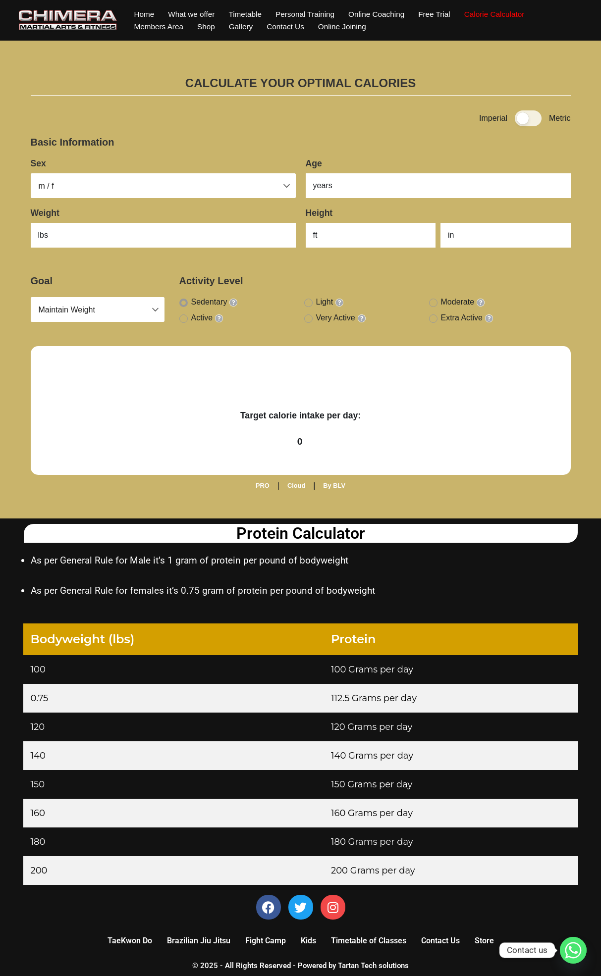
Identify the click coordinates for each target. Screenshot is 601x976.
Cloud (296, 485)
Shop (209, 27)
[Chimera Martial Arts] (67, 20)
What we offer (193, 13)
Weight (45, 213)
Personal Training (311, 13)
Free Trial (445, 13)
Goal (42, 280)
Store (484, 942)
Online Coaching (385, 13)
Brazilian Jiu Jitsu (198, 942)
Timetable (249, 13)
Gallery (244, 27)
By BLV (334, 485)
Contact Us (290, 27)
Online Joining (349, 27)
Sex (38, 163)
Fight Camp (265, 942)
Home (145, 13)
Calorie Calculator (507, 13)
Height (319, 213)
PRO (263, 485)
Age (314, 163)
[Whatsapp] (573, 950)
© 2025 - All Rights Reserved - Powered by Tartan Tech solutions (300, 967)
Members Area (160, 27)
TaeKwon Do (130, 942)
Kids (308, 942)
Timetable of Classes (368, 942)
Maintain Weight (67, 310)
